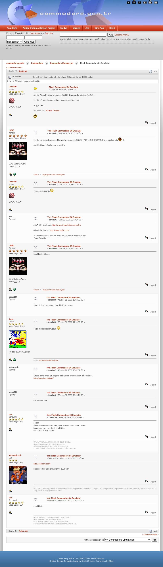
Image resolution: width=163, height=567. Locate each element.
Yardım (76, 28)
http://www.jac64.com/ (59, 230)
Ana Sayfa (12, 28)
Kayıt (112, 28)
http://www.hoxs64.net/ (44, 378)
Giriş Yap (99, 28)
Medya (63, 28)
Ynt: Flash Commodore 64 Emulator (64, 131)
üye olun (49, 33)
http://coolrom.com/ (42, 464)
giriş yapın (35, 33)
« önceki (10, 67)
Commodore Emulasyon (61, 63)
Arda (11, 319)
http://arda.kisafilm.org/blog (48, 360)
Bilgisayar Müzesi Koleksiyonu (54, 175)
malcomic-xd (15, 455)
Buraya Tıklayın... (53, 110)
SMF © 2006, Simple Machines (92, 559)
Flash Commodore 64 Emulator (64, 87)
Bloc (111, 561)
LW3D (11, 130)
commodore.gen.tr (15, 63)
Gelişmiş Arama (122, 35)
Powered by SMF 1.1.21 (68, 559)
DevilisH (12, 87)
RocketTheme (88, 561)
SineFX (36, 175)
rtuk (10, 414)
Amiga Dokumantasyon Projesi (39, 28)
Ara (87, 28)
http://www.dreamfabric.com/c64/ (66, 225)
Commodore (37, 63)
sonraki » (18, 67)
